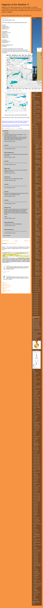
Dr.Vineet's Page (37, 110)
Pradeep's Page (37, 106)
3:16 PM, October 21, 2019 (9, 225)
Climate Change (37, 395)
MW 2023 (35, 491)
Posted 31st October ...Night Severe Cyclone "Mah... (38, 146)
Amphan (35, 380)
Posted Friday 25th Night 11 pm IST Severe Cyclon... (38, 168)
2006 (35, 314)
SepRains (35, 547)
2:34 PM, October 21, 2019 (9, 203)
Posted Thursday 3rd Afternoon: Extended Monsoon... (38, 263)
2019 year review (37, 377)
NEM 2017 (36, 508)
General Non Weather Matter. (37, 102)
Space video (36, 548)
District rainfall (36, 401)
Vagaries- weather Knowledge (37, 92)
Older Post (27, 240)
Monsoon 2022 (37, 461)
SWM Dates (36, 562)
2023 (35, 130)
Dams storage (36, 399)
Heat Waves (36, 416)
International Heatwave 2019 (37, 425)
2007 (35, 312)
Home (16, 240)
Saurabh (6, 176)
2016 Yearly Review (36, 373)
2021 (35, 134)
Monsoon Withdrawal (36, 475)
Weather (35, 587)
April (36, 286)
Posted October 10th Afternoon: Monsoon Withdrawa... (38, 228)
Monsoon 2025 (37, 466)
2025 (35, 127)
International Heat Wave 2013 (37, 423)
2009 (35, 309)
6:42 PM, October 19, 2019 (9, 141)
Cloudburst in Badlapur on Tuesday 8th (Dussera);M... (38, 234)
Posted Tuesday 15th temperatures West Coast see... (38, 211)
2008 (35, 310)
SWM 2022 (36, 559)
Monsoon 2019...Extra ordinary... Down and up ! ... (38, 257)
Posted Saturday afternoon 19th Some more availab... (38, 199)
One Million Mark (37, 520)
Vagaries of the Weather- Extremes (37, 89)
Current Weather (37, 116)
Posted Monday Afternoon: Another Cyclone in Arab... (38, 193)
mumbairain (36, 487)
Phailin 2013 (36, 522)
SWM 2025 (36, 560)
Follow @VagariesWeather (36, 96)
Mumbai (35, 481)
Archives (35, 383)
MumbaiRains (36, 488)
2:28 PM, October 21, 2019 (9, 196)
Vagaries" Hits (36, 122)
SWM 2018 (36, 554)
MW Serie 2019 (37, 493)
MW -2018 (36, 490)
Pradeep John (6, 287)
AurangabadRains (37, 386)
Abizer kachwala (7, 152)
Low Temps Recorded (36, 438)
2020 (35, 136)
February (37, 289)
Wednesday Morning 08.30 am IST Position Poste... (38, 187)
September (37, 277)
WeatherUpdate (37, 592)
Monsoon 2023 (37, 463)
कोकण (35, 596)
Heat (35, 414)
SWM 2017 (36, 553)
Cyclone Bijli (36, 398)
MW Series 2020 (37, 501)
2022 (35, 132)
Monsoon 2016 (37, 455)
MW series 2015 (37, 496)
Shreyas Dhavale (7, 290)
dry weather (36, 402)
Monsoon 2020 (37, 458)
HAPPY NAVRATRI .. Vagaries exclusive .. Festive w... (37, 239)
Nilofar (35, 516)
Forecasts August (37, 410)
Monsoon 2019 (37, 457)
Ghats (35, 411)
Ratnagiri (35, 540)
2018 (35, 293)
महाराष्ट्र (35, 598)
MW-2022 (35, 502)
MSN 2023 (36, 478)
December (37, 139)
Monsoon (35, 452)
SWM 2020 (36, 557)
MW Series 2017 (37, 499)
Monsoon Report (37, 467)
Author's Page (36, 114)
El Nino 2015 (36, 404)
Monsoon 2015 (37, 454)
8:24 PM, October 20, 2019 (9, 173)
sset (5, 133)
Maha (35, 440)
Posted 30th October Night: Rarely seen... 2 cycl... (38, 157)
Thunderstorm (36, 577)
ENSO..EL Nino (37, 405)
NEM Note (36, 513)
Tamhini (35, 568)
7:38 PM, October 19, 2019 (9, 148)
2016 (35, 296)
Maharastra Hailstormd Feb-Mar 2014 (37, 444)
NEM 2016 (36, 507)
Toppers (35, 579)
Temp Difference (37, 573)
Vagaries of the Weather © (15, 4)
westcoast (36, 595)
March (36, 287)
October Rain (36, 519)
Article (35, 384)
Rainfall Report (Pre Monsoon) (37, 534)
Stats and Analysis (37, 120)
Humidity (35, 419)
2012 (35, 303)
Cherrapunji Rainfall (36, 393)
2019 (35, 137)
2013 (35, 302)
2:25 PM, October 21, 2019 (9, 187)
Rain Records (36, 530)
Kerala (35, 431)
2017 (35, 295)
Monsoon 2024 (37, 464)
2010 (35, 307)
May (36, 284)
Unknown (6, 207)
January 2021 (36, 428)
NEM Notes (36, 514)
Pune (35, 527)
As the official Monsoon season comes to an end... (38, 269)
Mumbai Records (37, 485)
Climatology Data (37, 119)
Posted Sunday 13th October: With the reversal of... (38, 217)
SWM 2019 (36, 556)
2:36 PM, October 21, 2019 (9, 218)
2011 (35, 305)
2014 (35, 300)
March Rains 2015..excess (36, 449)
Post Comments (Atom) (12, 243)
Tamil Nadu (36, 569)
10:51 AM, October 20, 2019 (10, 164)
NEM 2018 (36, 510)
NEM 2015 (36, 505)
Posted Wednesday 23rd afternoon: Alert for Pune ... (38, 180)
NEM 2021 (36, 511)
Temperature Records (36, 576)
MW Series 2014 (37, 494)
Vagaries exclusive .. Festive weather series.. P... (37, 222)
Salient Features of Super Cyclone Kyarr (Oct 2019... (38, 152)
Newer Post (5, 240)
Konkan (35, 433)
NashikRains (36, 504)
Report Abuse (35, 601)
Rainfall (35, 532)
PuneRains (36, 529)
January (36, 291)
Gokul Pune (6, 284)
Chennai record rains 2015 (37, 391)
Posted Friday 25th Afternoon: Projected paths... (37, 174)
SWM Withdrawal (37, 563)
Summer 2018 (36, 551)
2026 (35, 125)
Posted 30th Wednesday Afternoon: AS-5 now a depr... (38, 162)
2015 (35, 298)
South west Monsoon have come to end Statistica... (38, 274)
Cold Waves (36, 396)
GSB (5, 282)
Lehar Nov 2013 (37, 436)
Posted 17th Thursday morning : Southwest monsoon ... (37, 205)
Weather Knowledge (36, 590)
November (37, 141)
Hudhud (35, 417)
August (36, 279)
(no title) (8, 265)
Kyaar (35, 434)
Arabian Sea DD (37, 381)
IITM (34, 420)
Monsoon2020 (36, 477)
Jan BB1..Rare (36, 427)
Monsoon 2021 (37, 460)
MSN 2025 (36, 480)
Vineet (5, 291)
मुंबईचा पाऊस (36, 599)
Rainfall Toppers (37, 539)
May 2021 (36, 451)
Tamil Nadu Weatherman (36, 572)
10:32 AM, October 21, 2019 (10, 180)
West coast (36, 593)
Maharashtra (36, 442)
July (36, 280)
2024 (35, 129)
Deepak (5, 168)
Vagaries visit (36, 586)
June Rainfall (36, 430)
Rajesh (5, 288)
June (36, 282)
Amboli (35, 378)
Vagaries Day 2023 (37, 583)
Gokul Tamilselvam (7, 285)
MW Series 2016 (37, 498)
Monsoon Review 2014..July (37, 473)
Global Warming (37, 413)
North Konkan (36, 517)
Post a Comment (7, 235)
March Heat (36, 447)
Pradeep (35, 526)
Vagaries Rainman (37, 584)
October (36, 142)
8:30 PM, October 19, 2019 (9, 157)
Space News (36, 117)
